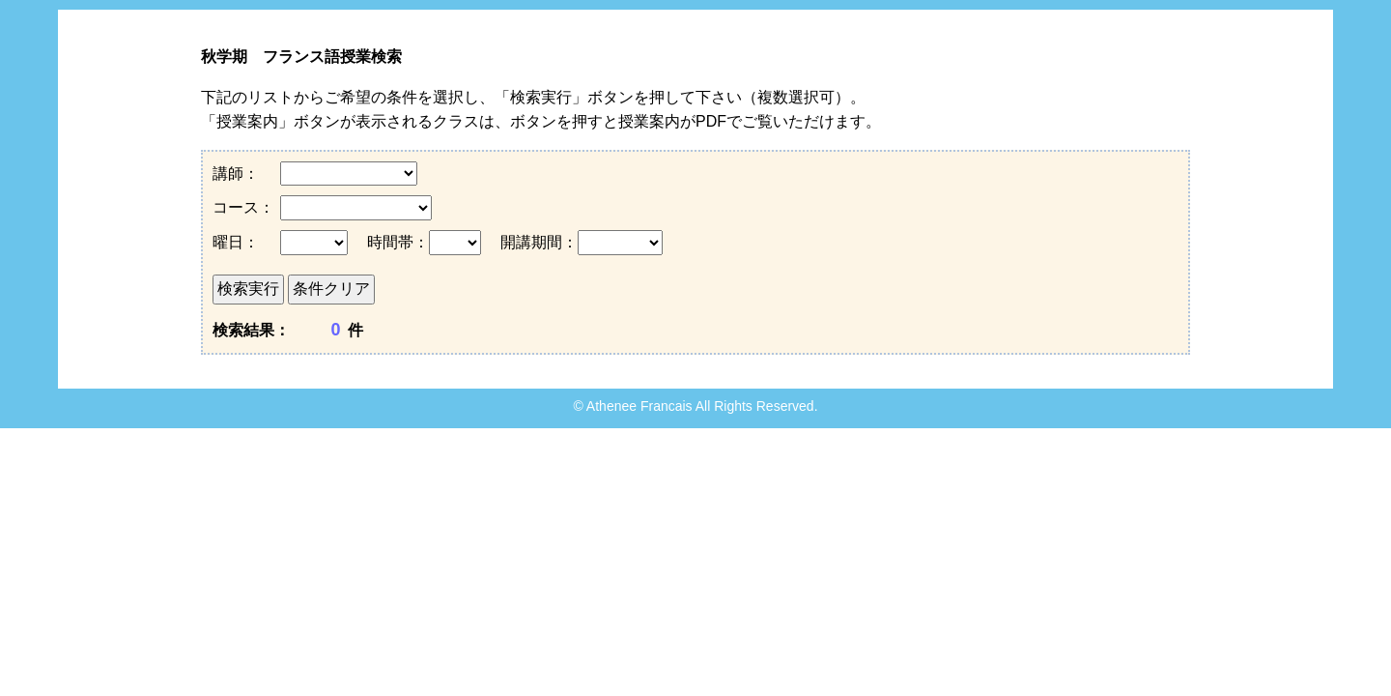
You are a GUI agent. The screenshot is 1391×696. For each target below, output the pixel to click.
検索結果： (251, 330)
